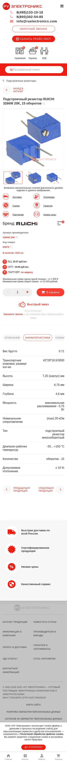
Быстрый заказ (38, 304)
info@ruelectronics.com (33, 21)
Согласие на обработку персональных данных (33, 719)
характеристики (37, 337)
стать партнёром (44, 659)
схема (60, 337)
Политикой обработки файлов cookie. (42, 734)
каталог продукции (15, 622)
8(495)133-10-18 (26, 12)
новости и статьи (44, 622)
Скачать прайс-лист (33, 38)
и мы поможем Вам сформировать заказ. (33, 314)
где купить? (10, 659)
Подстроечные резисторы (21, 80)
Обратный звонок (33, 29)
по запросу (27, 272)
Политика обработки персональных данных (33, 712)
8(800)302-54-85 (26, 17)
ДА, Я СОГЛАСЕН (33, 747)
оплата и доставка (15, 647)
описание (12, 337)
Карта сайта (33, 705)
